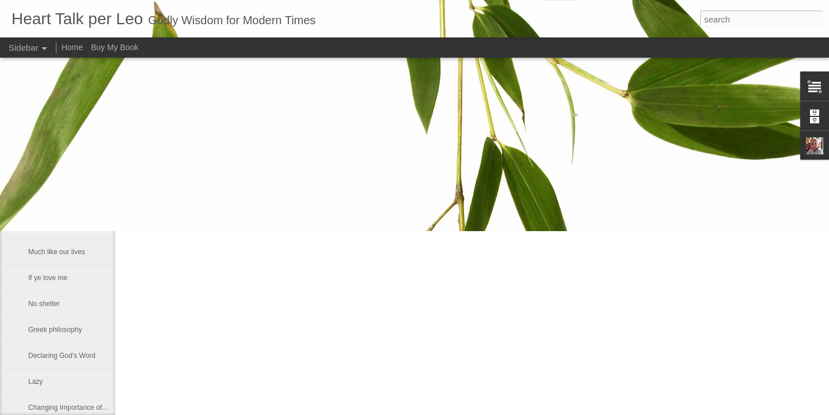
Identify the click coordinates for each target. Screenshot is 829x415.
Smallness (44, 226)
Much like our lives (56, 252)
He (32, 174)
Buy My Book (114, 47)
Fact (34, 200)
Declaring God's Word (62, 356)
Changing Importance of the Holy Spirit (87, 407)
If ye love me (47, 278)
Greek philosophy (55, 330)
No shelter (44, 304)
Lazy (35, 382)
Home (72, 47)
